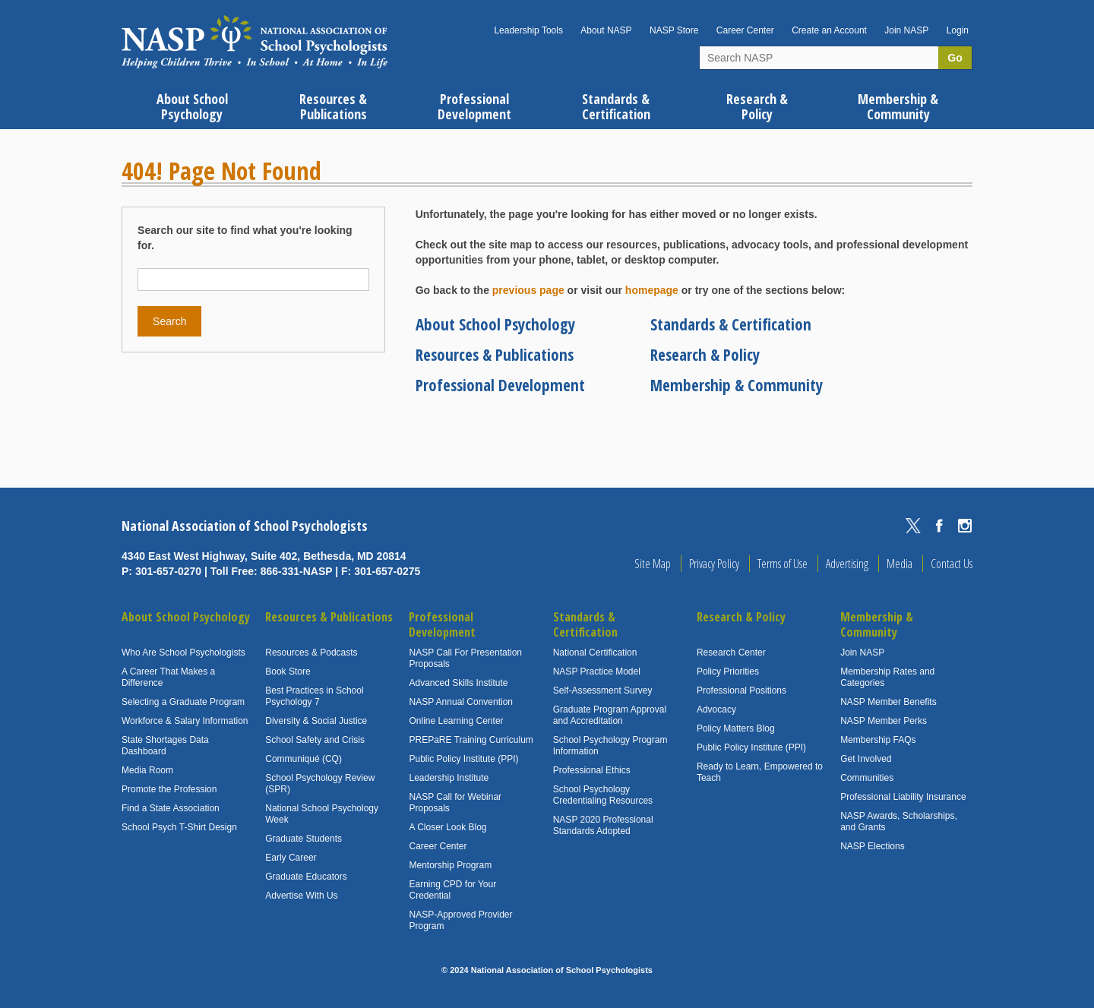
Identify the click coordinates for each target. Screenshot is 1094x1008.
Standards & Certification (730, 324)
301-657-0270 (168, 571)
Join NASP (906, 30)
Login (958, 30)
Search (169, 321)
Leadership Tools (528, 30)
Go (954, 58)
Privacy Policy (714, 563)
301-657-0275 (387, 571)
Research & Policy (705, 354)
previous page (528, 290)
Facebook (939, 525)
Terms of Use (782, 563)
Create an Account (829, 30)
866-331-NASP (297, 571)
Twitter (913, 525)
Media (899, 563)
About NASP (605, 30)
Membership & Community (736, 385)
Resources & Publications (495, 354)
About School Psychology (495, 324)
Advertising (847, 563)
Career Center (745, 30)
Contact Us (951, 563)
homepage (651, 290)
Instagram (964, 525)
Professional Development (500, 385)
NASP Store (674, 30)
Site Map (652, 563)
